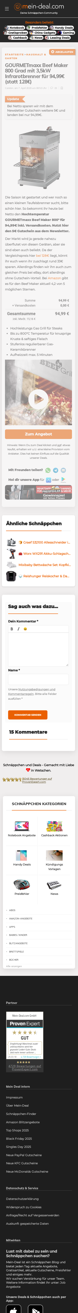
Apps (12, 926)
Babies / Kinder (18, 935)
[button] (12, 629)
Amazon (54, 278)
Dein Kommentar (23, 621)
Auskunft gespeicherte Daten (27, 1224)
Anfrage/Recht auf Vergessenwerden (32, 1215)
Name (14, 670)
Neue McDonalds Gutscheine (27, 1171)
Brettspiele (16, 951)
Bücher (14, 959)
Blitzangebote (18, 943)
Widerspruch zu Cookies (23, 1207)
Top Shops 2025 (17, 1130)
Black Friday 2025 (19, 1139)
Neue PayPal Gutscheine (24, 1155)
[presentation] (12, 629)
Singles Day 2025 (18, 1147)
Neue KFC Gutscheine (22, 1163)
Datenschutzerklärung (22, 1199)
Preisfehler (63, 1270)
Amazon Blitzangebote (23, 1122)
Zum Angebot (38, 434)
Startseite (14, 54)
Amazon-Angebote (20, 918)
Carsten (9, 88)
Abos (12, 910)
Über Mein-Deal (17, 1105)
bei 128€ (42, 256)
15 (54, 88)
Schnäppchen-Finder (21, 1114)
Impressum (14, 1097)
